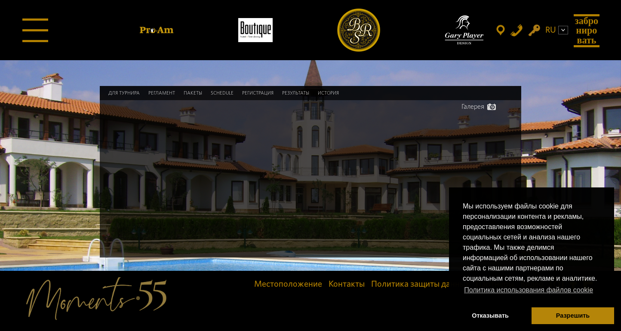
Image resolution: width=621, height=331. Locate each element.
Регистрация (258, 93)
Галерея (478, 106)
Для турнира (124, 93)
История (328, 93)
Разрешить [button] (573, 315)
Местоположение (288, 284)
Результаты (295, 93)
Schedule (222, 93)
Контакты (347, 284)
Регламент (161, 93)
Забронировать (586, 30)
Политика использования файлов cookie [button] (528, 290)
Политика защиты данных (420, 284)
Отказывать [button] (490, 315)
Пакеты (193, 93)
